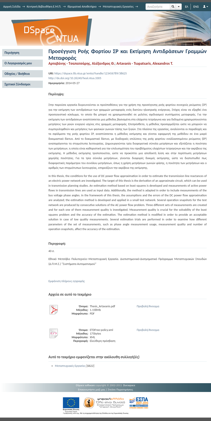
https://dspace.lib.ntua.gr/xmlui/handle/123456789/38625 (90, 73)
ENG (196, 6)
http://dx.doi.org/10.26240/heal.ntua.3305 (74, 78)
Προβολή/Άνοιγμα (148, 306)
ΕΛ (186, 6)
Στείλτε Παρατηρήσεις (120, 389)
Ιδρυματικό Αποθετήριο (81, 6)
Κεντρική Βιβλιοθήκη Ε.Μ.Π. (44, 6)
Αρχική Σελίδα (11, 6)
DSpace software (85, 385)
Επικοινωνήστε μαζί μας (91, 389)
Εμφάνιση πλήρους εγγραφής (66, 281)
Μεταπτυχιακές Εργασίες (118, 6)
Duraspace (129, 385)
